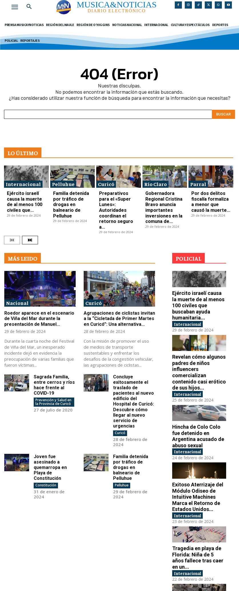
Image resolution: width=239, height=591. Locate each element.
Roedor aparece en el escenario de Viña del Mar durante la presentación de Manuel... (40, 292)
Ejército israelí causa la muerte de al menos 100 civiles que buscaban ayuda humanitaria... (196, 274)
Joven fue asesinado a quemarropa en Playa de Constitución (49, 436)
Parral (198, 182)
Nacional (17, 276)
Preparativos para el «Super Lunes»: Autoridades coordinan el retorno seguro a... (116, 196)
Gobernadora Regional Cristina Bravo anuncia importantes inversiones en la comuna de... (164, 196)
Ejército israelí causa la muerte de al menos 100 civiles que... (25, 194)
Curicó (106, 182)
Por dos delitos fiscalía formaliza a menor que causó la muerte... (209, 194)
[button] (29, 7)
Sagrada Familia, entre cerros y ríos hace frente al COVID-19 (52, 357)
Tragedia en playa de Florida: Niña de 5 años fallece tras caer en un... (196, 494)
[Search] (223, 112)
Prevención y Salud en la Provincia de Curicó (53, 373)
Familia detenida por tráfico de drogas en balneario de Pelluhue (70, 194)
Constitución (45, 453)
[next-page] (30, 214)
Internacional (23, 182)
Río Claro (155, 182)
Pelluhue (63, 182)
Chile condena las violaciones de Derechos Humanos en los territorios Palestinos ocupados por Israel (197, 549)
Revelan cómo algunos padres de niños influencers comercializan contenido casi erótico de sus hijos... (198, 331)
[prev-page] (12, 214)
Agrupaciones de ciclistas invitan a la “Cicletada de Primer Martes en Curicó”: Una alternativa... (119, 292)
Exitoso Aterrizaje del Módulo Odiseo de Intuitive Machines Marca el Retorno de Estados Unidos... (197, 440)
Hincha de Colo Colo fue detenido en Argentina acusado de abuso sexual (197, 385)
